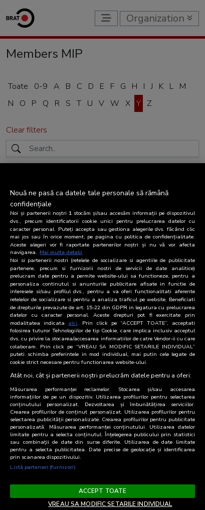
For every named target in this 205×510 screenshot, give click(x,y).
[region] (102, 336)
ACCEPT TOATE (102, 491)
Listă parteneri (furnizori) (43, 467)
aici (72, 323)
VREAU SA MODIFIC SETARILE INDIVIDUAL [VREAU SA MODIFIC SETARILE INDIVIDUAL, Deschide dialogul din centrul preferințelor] (110, 504)
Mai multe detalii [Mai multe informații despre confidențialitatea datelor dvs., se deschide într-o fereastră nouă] (61, 252)
